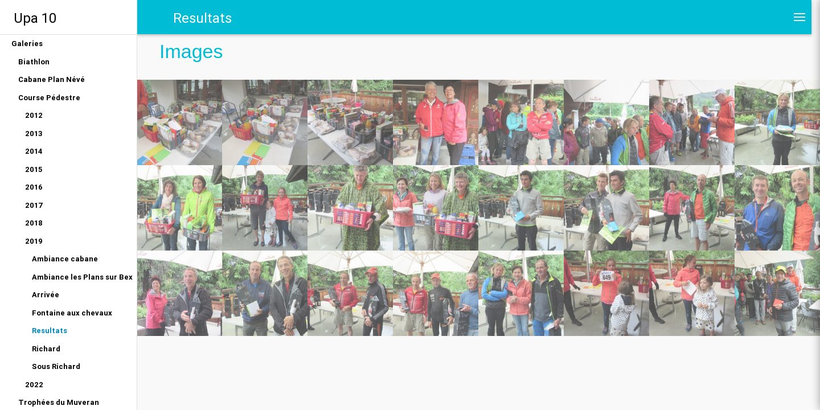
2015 (33, 169)
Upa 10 (35, 18)
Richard (46, 349)
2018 (34, 223)
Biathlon (34, 62)
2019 (34, 241)
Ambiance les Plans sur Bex (82, 277)
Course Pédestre (49, 97)
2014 (34, 151)
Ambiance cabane (65, 259)
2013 (34, 133)
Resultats (49, 330)
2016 (34, 187)
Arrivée (45, 295)
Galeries (27, 43)
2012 (34, 115)
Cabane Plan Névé (51, 79)
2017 (34, 205)
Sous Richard (56, 366)
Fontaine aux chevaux (72, 313)
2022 (34, 385)
